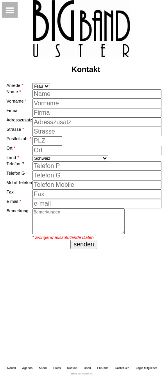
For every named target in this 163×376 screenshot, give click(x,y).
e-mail (13, 201)
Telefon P (15, 163)
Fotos (57, 368)
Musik (43, 368)
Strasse (15, 129)
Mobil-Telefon (19, 182)
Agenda (27, 368)
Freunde (103, 368)
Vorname (16, 101)
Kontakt (72, 368)
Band (87, 368)
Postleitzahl (18, 138)
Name (13, 91)
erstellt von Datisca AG (82, 373)
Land (12, 157)
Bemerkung (17, 210)
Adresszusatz (19, 120)
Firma (11, 110)
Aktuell (11, 368)
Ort (10, 148)
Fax (9, 192)
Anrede (14, 85)
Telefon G (15, 173)
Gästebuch (122, 368)
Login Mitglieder (146, 368)
